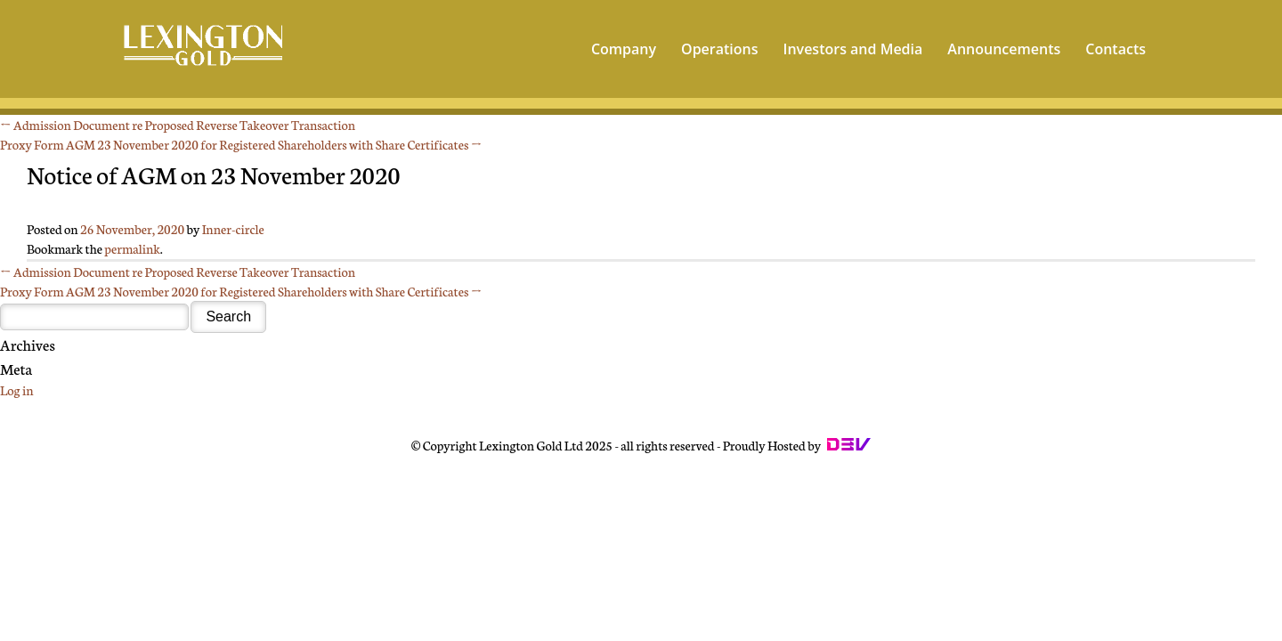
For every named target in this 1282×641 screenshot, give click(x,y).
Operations (719, 49)
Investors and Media (853, 49)
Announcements (1003, 49)
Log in (16, 390)
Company (623, 49)
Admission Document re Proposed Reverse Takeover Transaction (177, 125)
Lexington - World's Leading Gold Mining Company (203, 47)
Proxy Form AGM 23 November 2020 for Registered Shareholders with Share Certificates (241, 144)
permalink (132, 248)
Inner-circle (233, 229)
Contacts (1115, 49)
